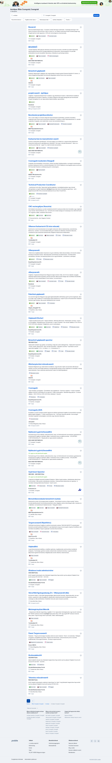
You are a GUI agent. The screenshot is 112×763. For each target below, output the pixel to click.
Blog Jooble (72, 748)
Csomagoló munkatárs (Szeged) (41, 161)
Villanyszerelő (34, 250)
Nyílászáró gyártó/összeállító (40, 432)
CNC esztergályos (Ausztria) (39, 206)
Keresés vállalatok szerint (75, 750)
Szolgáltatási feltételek (17, 759)
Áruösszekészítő (35, 655)
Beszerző (32, 27)
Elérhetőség (32, 745)
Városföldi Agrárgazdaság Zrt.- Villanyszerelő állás (48, 593)
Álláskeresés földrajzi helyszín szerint (73, 717)
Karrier (30, 748)
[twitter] (95, 741)
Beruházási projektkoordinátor (40, 115)
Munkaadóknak (52, 745)
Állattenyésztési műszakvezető (41, 364)
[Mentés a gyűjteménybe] (80, 27)
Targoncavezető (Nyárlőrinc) (39, 523)
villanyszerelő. (34, 272)
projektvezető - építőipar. (38, 93)
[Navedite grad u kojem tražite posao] (58, 15)
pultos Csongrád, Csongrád (52, 729)
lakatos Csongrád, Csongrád (52, 733)
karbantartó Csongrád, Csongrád (53, 721)
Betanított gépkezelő (36, 71)
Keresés (96, 15)
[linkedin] (98, 741)
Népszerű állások (68, 715)
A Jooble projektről (33, 743)
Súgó (30, 750)
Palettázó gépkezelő (36, 294)
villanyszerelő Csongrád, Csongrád (53, 717)
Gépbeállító (33, 547)
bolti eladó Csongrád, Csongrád (53, 715)
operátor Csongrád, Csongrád (52, 719)
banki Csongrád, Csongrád (52, 731)
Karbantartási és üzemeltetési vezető (43, 139)
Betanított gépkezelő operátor (40, 340)
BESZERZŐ (32, 47)
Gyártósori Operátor (36, 472)
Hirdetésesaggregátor (54, 743)
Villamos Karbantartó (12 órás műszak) (43, 226)
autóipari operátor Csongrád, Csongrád (35, 715)
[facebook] (91, 741)
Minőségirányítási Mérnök (38, 609)
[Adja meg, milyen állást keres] (26, 15)
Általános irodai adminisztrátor (40, 570)
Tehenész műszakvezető (38, 678)
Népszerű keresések (32, 708)
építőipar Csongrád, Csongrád (52, 727)
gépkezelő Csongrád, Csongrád (53, 723)
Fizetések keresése (73, 745)
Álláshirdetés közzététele (89, 2)
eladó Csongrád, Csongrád (52, 725)
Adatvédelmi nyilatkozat (30, 759)
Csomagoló (33, 388)
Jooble (99, 759)
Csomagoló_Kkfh (35, 410)
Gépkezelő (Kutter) (35, 318)
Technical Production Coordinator (42, 185)
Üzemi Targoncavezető (37, 633)
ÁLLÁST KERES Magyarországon (37, 752)
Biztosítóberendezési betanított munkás (44, 499)
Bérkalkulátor (72, 752)
